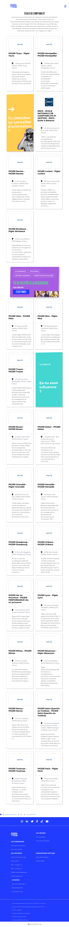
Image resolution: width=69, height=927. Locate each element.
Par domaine (40, 837)
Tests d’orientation (42, 857)
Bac (21, 814)
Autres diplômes (16, 876)
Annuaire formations (18, 845)
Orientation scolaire (43, 276)
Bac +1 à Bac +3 (16, 865)
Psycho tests (40, 861)
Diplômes (34, 271)
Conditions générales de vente (20, 920)
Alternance (20, 271)
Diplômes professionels (19, 872)
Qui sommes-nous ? (19, 884)
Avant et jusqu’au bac (18, 857)
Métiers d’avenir (22, 276)
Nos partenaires (17, 888)
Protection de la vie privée (19, 916)
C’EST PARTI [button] (21, 292)
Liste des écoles (11, 814)
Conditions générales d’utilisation (21, 913)
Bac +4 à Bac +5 (16, 868)
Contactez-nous (17, 891)
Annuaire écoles (16, 849)
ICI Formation (42, 903)
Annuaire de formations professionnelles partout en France (28, 906)
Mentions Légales (16, 910)
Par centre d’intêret (43, 841)
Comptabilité (31, 814)
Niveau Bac (15, 861)
